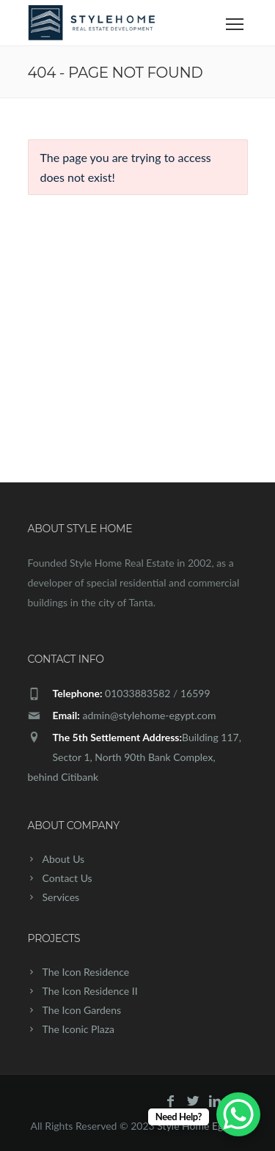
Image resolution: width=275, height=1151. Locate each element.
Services (61, 897)
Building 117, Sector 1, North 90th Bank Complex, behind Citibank (134, 757)
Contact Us (67, 878)
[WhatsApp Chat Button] (238, 1114)
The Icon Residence (86, 972)
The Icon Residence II (90, 991)
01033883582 (137, 693)
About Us (64, 859)
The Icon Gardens (82, 1010)
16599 (195, 693)
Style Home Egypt (197, 1125)
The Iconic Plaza (79, 1029)
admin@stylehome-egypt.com (149, 715)
